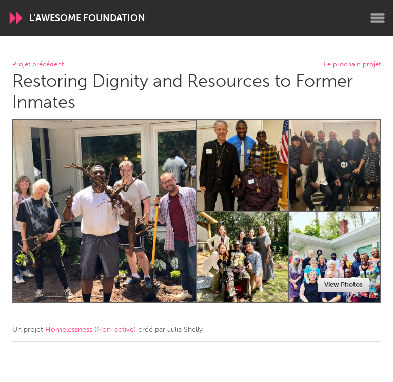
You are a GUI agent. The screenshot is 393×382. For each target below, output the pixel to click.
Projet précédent (38, 64)
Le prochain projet (352, 64)
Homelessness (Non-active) (90, 329)
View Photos (343, 285)
